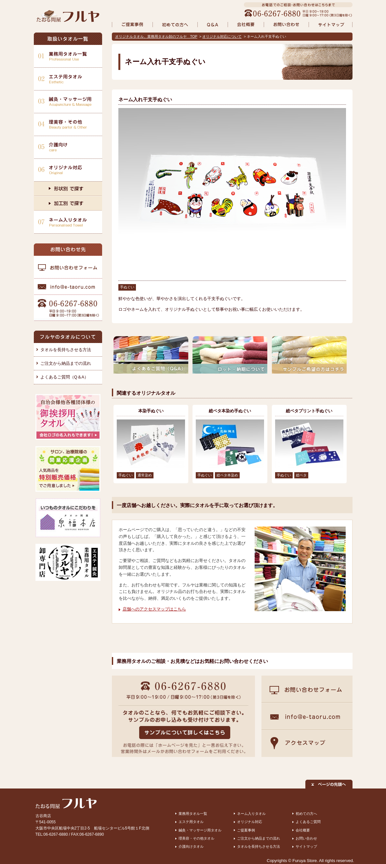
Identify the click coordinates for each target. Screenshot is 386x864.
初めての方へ (306, 814)
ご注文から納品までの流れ (65, 363)
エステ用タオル (191, 822)
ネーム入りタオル (251, 814)
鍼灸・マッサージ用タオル (200, 830)
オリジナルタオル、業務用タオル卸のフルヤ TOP (156, 36)
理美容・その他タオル (196, 838)
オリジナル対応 (249, 822)
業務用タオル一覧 (193, 814)
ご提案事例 (246, 830)
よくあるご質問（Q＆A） (64, 377)
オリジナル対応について (222, 36)
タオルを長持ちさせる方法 (65, 349)
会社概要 (303, 830)
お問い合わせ (306, 838)
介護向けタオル (191, 846)
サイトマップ (306, 846)
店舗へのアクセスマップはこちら (154, 609)
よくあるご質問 (308, 822)
